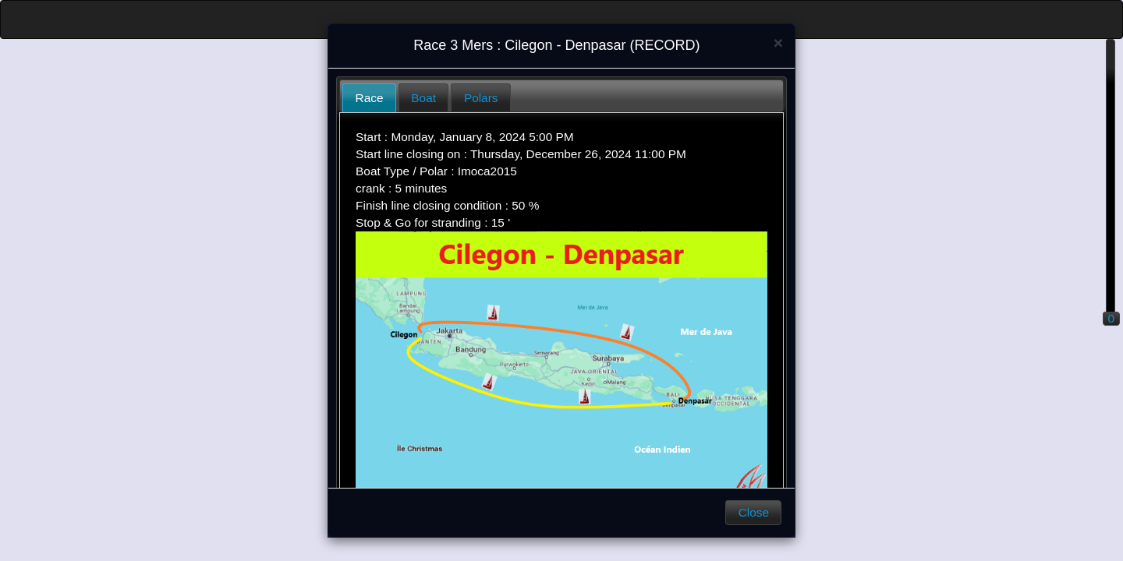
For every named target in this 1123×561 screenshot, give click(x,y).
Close (754, 512)
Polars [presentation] (481, 97)
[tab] (369, 97)
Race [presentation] (370, 97)
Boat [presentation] (423, 97)
